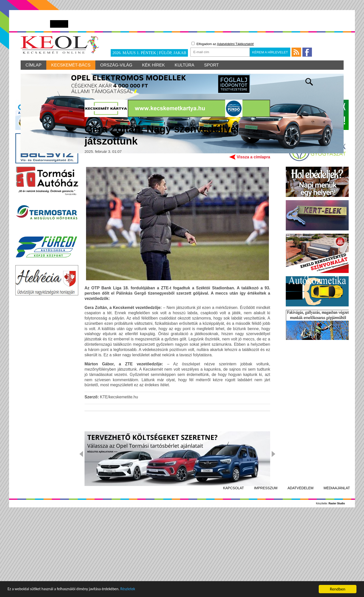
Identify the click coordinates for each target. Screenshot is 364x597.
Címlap (34, 65)
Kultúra (185, 65)
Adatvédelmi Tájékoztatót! (235, 44)
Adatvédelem (300, 568)
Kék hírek (154, 65)
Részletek (139, 589)
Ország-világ (117, 65)
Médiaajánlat (336, 568)
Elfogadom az (222, 44)
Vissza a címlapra (253, 236)
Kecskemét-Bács (71, 65)
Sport (213, 65)
